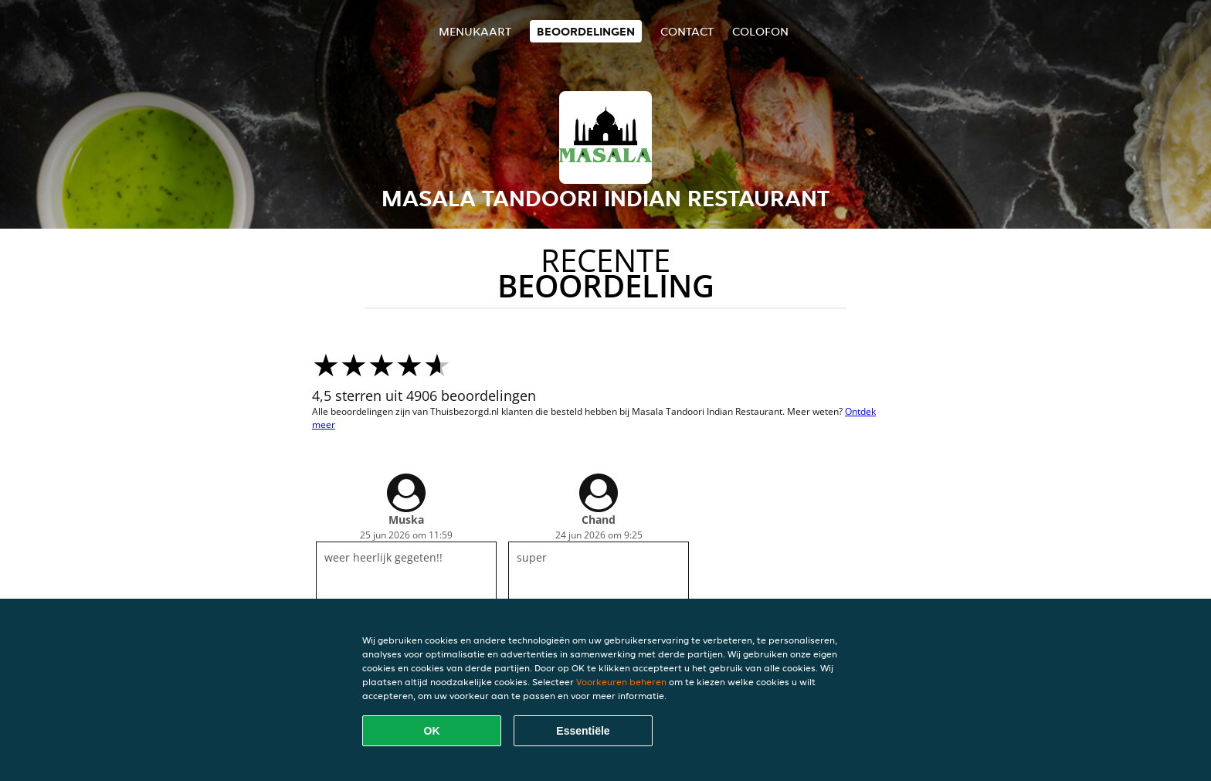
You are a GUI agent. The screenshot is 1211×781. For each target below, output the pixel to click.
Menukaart (475, 31)
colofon (760, 31)
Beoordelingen (586, 31)
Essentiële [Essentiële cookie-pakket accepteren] (582, 731)
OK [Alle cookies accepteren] (432, 731)
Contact (687, 31)
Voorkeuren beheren (621, 682)
